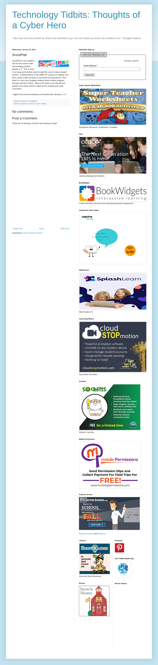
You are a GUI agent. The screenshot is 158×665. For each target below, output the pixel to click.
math (38, 103)
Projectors (102, 534)
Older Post (64, 229)
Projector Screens (86, 534)
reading (43, 103)
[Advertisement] (41, 208)
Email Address (91, 66)
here (63, 94)
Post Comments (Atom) (32, 233)
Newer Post (17, 229)
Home (41, 229)
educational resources (27, 103)
